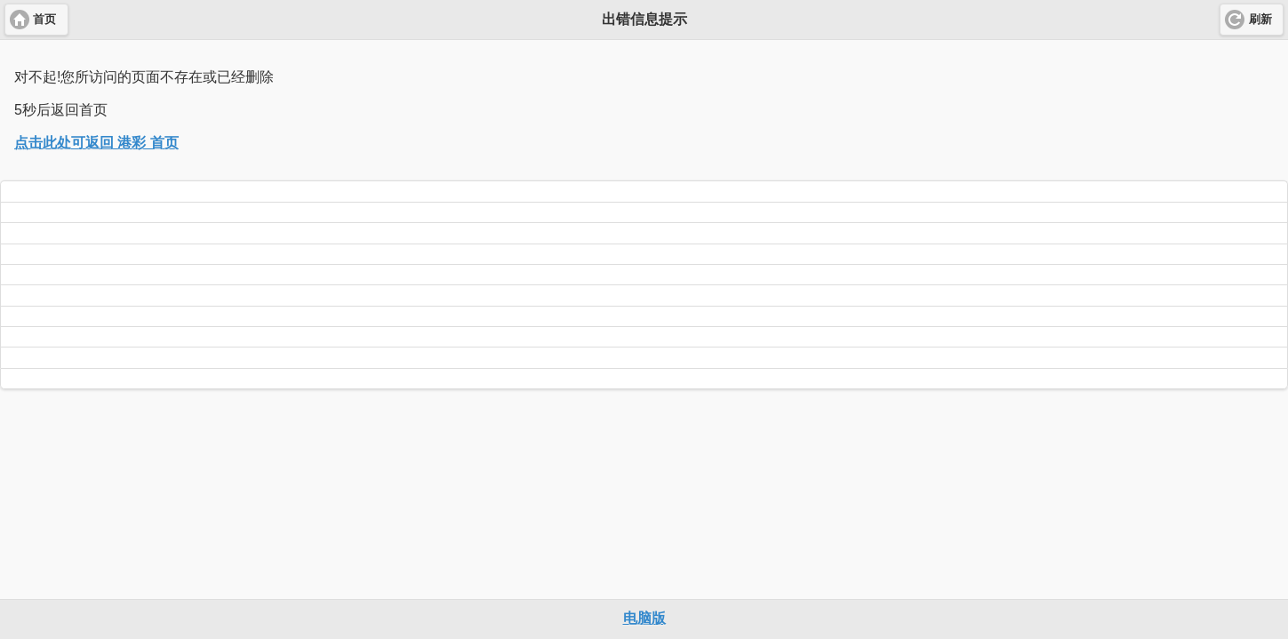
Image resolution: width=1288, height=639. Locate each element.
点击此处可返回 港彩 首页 (96, 142)
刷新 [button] (1260, 19)
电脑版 (644, 618)
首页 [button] (44, 19)
